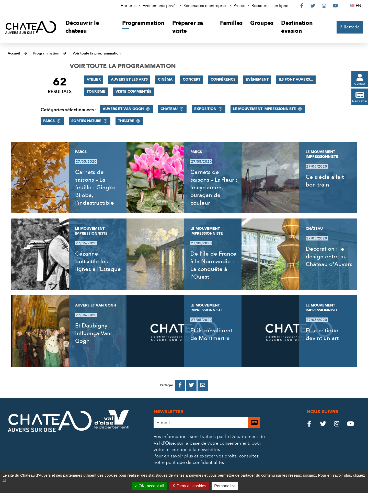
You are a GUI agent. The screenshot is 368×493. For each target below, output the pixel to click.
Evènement (257, 79)
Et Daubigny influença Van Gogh (92, 333)
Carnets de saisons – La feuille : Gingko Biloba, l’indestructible (95, 187)
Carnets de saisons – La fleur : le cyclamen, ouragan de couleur (213, 187)
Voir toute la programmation (97, 53)
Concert (191, 79)
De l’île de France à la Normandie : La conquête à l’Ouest (213, 265)
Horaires (128, 5)
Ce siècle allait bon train (325, 181)
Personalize (225, 486)
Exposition (205, 108)
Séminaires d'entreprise (205, 5)
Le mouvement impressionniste (264, 108)
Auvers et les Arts (129, 79)
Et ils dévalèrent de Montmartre (211, 334)
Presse (239, 5)
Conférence (223, 79)
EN (359, 5)
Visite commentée (134, 91)
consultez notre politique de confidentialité (206, 459)
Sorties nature (86, 120)
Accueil (14, 53)
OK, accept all (149, 486)
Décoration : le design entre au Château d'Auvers (329, 256)
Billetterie (350, 27)
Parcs (49, 120)
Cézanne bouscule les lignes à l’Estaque (98, 261)
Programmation (46, 53)
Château (169, 108)
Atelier (94, 79)
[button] (90, 27)
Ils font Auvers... (296, 79)
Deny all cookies (189, 486)
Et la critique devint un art (322, 334)
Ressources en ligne (269, 5)
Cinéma (165, 79)
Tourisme (96, 91)
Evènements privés (160, 5)
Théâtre (126, 120)
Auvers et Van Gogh (123, 108)
